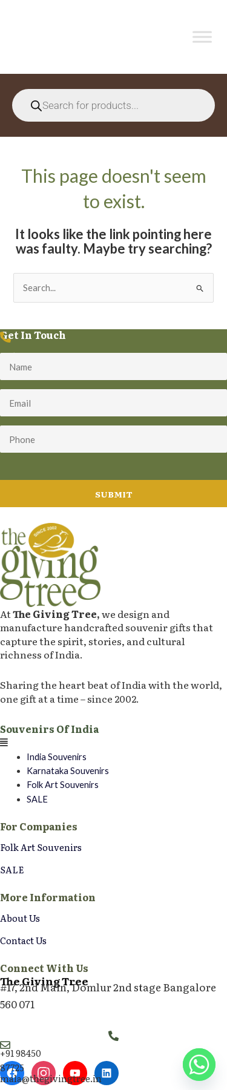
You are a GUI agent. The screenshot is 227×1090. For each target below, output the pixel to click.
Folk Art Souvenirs (63, 785)
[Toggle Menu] (202, 37)
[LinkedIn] (106, 1073)
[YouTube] (75, 1073)
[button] (113, 742)
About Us (20, 917)
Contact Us (23, 940)
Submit (114, 494)
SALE (37, 799)
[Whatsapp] (199, 1064)
